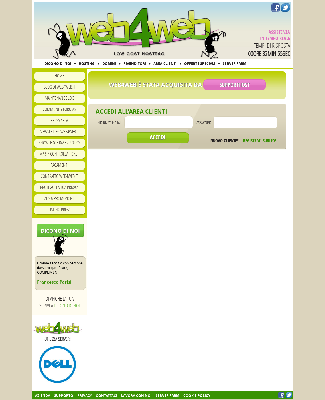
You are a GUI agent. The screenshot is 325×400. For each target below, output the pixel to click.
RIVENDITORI (134, 63)
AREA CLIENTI (165, 63)
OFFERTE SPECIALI (199, 63)
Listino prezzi (59, 209)
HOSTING (87, 63)
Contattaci (106, 395)
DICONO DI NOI (57, 63)
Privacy (84, 395)
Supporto (63, 395)
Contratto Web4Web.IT (59, 176)
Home (59, 76)
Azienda (42, 395)
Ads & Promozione (59, 198)
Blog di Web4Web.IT (59, 87)
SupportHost (234, 85)
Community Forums (59, 109)
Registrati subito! (259, 141)
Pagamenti (59, 165)
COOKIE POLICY (196, 395)
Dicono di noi (60, 230)
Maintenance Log (59, 98)
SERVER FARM (234, 63)
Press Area (59, 120)
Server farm (167, 395)
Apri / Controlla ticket (59, 154)
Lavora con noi (136, 395)
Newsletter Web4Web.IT (59, 131)
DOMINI (109, 63)
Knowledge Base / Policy (59, 143)
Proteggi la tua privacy (59, 187)
